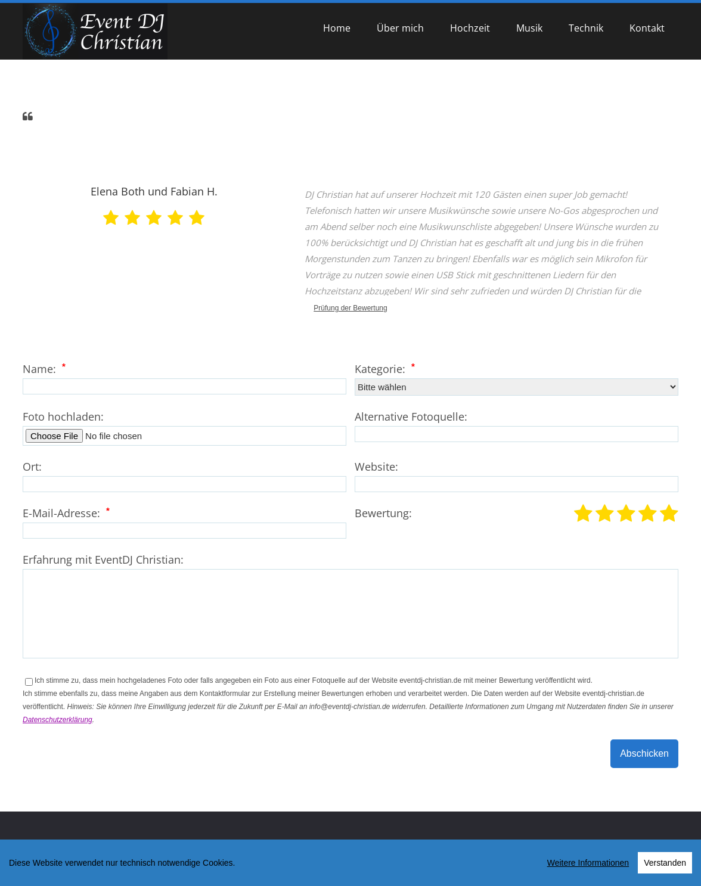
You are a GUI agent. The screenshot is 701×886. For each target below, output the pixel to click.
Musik (529, 28)
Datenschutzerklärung (57, 720)
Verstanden (665, 865)
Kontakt (647, 28)
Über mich (400, 28)
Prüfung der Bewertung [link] (350, 308)
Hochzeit (470, 28)
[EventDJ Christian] (95, 31)
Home (336, 28)
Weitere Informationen (588, 865)
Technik (586, 28)
